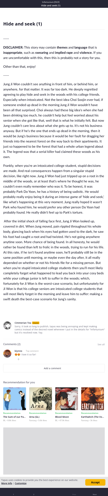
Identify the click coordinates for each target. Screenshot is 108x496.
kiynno (18, 351)
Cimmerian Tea (23, 322)
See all (101, 344)
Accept (95, 482)
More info (6, 483)
